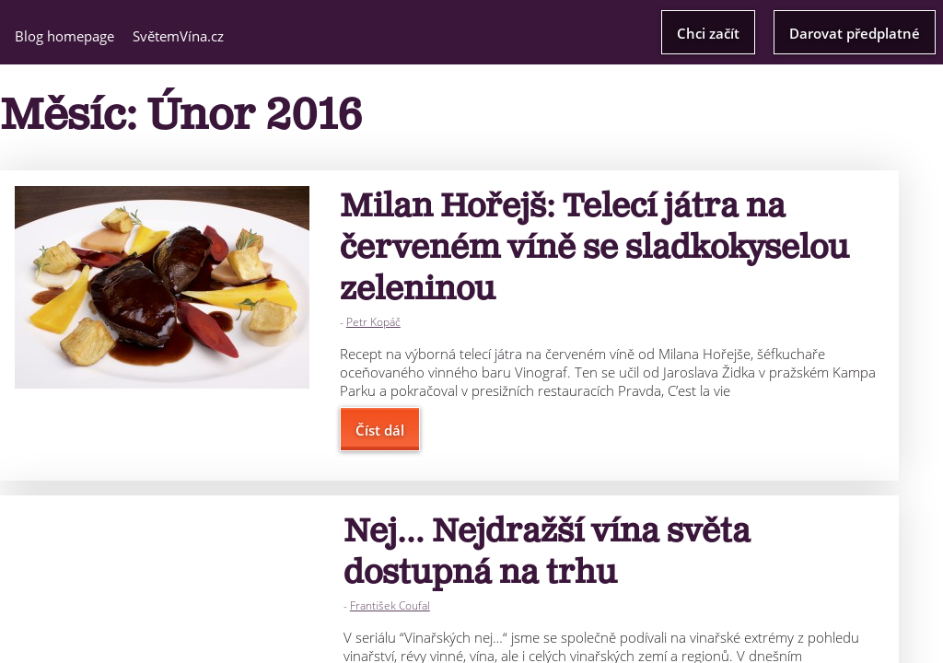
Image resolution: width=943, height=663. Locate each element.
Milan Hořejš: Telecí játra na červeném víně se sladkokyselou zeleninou (594, 248)
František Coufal (390, 605)
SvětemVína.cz (178, 36)
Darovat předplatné (854, 33)
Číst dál (379, 430)
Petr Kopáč (373, 322)
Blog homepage (64, 36)
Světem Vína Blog (471, 31)
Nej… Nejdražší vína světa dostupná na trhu (547, 552)
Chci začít (708, 33)
